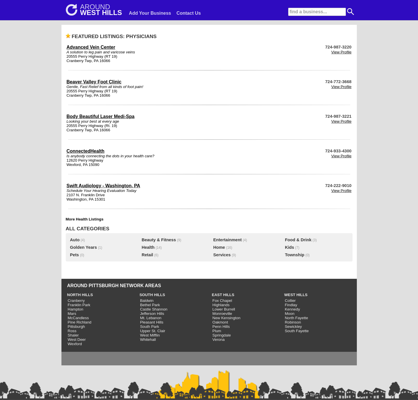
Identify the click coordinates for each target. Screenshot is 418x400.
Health (148, 247)
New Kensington (226, 318)
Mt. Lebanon (150, 318)
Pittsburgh (76, 326)
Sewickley (293, 326)
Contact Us (189, 13)
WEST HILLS (296, 295)
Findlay (291, 305)
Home (219, 247)
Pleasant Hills (151, 322)
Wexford (75, 344)
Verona (218, 339)
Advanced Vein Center (91, 47)
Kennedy (292, 309)
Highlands (220, 305)
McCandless (78, 318)
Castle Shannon (153, 309)
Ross (72, 331)
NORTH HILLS (80, 295)
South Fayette (297, 331)
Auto (75, 240)
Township (294, 255)
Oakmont (220, 322)
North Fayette (296, 318)
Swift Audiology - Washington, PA (103, 185)
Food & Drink (298, 240)
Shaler (73, 335)
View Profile (341, 52)
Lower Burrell (223, 309)
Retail (147, 255)
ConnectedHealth (86, 151)
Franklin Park (79, 305)
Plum (216, 331)
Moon (289, 313)
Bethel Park (150, 305)
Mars (72, 313)
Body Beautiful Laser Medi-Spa (101, 116)
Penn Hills (221, 326)
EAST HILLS (223, 295)
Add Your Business (150, 13)
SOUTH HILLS (152, 295)
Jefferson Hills (152, 313)
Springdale (221, 335)
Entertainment (227, 240)
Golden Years (83, 247)
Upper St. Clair (152, 331)
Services (221, 255)
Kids (289, 247)
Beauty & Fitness (159, 240)
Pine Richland (79, 322)
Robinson (293, 322)
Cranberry (76, 300)
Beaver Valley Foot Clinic (94, 81)
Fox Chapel (222, 300)
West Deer (77, 339)
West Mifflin (150, 335)
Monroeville (222, 313)
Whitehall (148, 339)
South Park (149, 326)
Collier (290, 300)
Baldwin (146, 300)
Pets (74, 255)
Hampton (75, 309)
